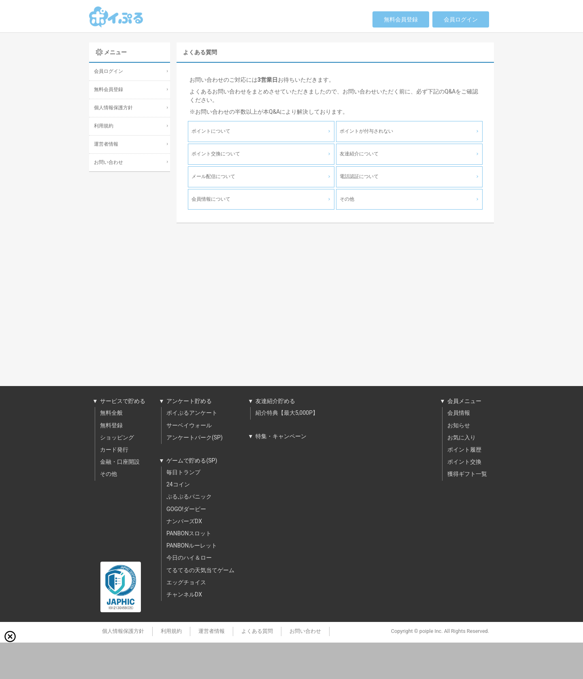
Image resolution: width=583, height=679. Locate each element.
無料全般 (111, 413)
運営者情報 (106, 144)
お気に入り (461, 437)
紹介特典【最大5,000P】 (286, 413)
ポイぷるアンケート (191, 413)
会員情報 (458, 413)
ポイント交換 (464, 462)
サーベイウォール (189, 425)
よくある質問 (257, 631)
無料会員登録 (401, 19)
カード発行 (114, 450)
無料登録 (111, 425)
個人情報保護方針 (113, 107)
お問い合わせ (108, 162)
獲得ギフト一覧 (467, 474)
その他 (108, 474)
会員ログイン (461, 19)
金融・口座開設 (120, 462)
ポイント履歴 (464, 450)
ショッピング (117, 437)
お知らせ (458, 425)
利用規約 (103, 126)
